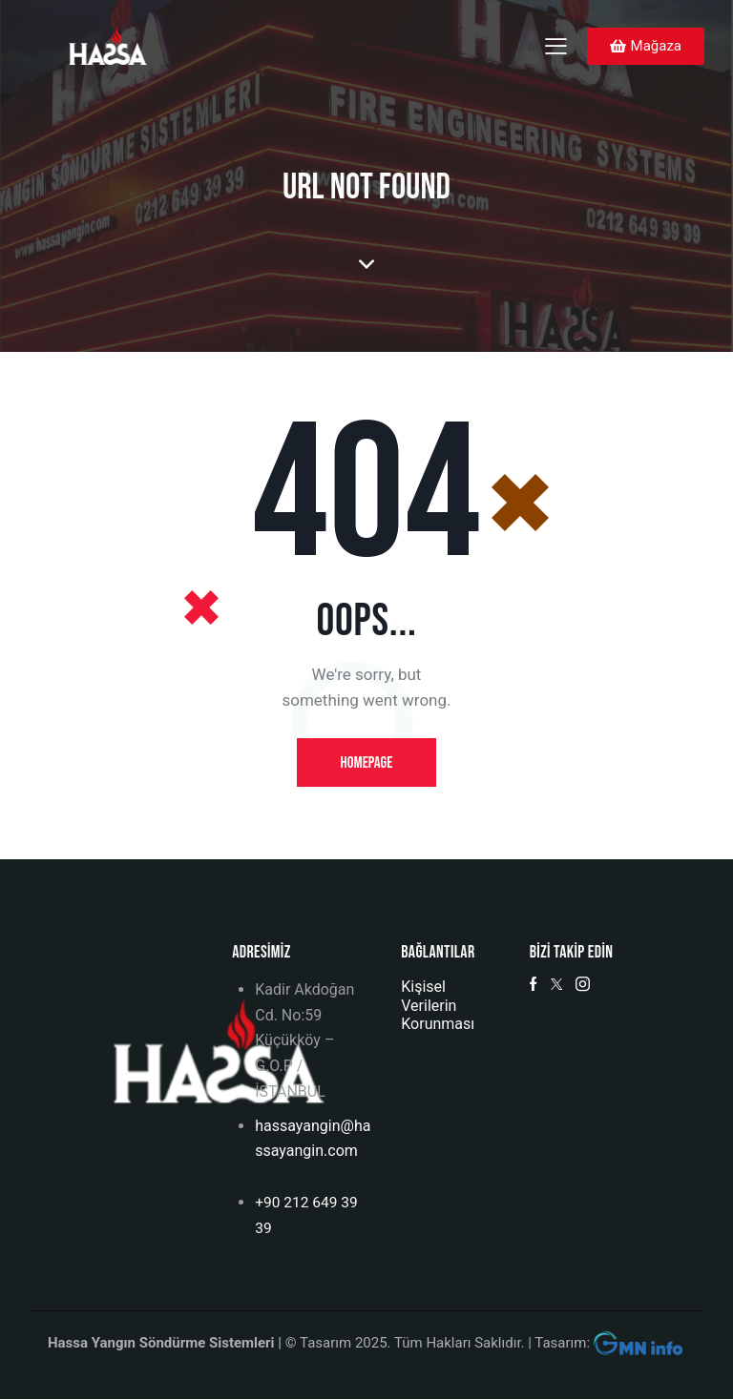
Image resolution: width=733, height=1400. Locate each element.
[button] (556, 45)
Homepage (367, 763)
